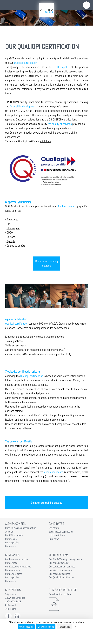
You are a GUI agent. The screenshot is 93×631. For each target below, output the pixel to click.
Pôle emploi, (13, 228)
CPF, (9, 224)
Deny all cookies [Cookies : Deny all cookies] (46, 626)
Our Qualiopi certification (61, 577)
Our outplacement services (62, 566)
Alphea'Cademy (58, 555)
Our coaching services (59, 574)
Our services (11, 563)
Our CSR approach (14, 535)
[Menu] (86, 5)
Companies (12, 555)
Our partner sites (13, 574)
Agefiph (11, 241)
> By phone (10, 608)
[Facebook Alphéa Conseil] (8, 616)
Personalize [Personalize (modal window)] (64, 626)
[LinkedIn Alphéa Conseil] (17, 616)
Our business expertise (16, 559)
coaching (27, 476)
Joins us (9, 531)
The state (12, 219)
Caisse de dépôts (16, 245)
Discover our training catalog (46, 503)
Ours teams (11, 539)
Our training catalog (58, 563)
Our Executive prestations (18, 566)
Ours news (10, 546)
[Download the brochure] (68, 604)
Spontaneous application (61, 531)
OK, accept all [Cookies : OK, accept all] (26, 626)
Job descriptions (57, 535)
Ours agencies (12, 542)
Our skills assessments (60, 570)
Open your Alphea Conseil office (20, 528)
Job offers (54, 528)
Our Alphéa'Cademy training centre (65, 559)
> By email (10, 605)
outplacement (72, 472)
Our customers (12, 570)
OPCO (10, 232)
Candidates (56, 524)
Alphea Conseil (15, 524)
